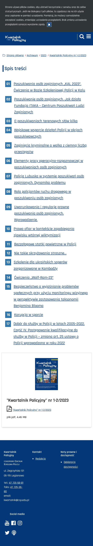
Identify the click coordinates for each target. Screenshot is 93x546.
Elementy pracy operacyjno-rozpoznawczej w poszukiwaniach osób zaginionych (48, 164)
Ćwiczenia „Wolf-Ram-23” (33, 277)
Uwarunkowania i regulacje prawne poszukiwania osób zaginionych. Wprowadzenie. (41, 213)
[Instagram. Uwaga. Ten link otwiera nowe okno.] (20, 523)
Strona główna (15, 55)
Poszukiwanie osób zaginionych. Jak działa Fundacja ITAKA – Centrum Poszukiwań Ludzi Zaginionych (49, 105)
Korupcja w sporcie (28, 314)
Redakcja (40, 459)
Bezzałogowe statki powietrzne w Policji (45, 244)
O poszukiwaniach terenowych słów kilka (46, 121)
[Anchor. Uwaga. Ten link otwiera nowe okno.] (14, 533)
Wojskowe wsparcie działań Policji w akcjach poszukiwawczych (48, 133)
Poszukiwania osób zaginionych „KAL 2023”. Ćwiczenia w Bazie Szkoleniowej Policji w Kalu (49, 87)
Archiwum (32, 55)
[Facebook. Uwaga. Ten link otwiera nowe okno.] (13, 523)
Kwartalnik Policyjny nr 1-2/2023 (68, 55)
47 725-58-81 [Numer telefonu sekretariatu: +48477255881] (16, 483)
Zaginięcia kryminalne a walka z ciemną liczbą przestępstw (50, 148)
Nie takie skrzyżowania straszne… (40, 253)
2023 (43, 55)
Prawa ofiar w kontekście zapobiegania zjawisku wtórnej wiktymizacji (44, 232)
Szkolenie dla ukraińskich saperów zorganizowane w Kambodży (40, 265)
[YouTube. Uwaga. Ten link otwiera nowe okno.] (7, 523)
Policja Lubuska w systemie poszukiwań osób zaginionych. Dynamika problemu (49, 179)
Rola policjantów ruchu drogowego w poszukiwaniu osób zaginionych (42, 194)
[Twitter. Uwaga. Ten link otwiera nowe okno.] (7, 533)
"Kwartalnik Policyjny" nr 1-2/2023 (32, 410)
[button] (82, 36)
